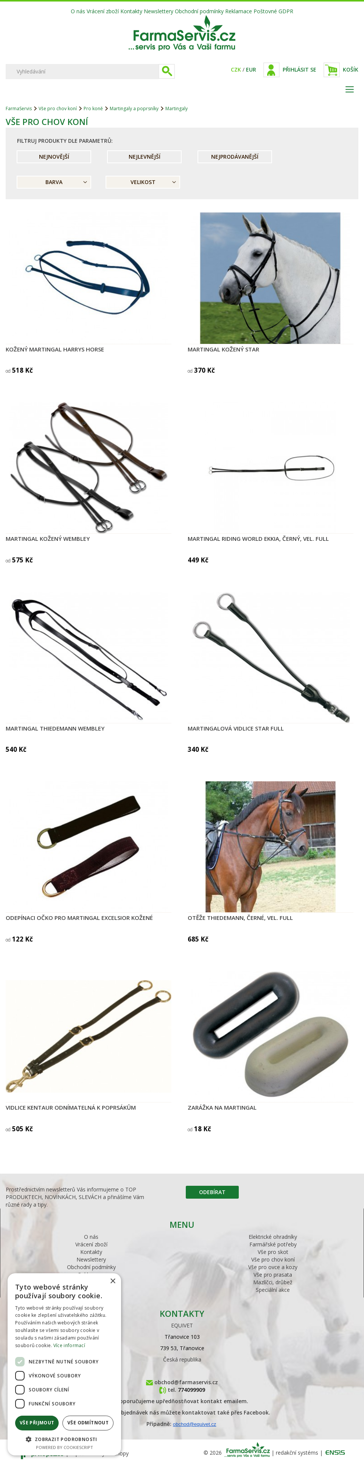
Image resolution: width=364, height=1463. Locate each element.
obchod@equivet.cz (194, 1424)
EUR (251, 69)
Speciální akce (273, 1289)
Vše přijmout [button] (37, 1422)
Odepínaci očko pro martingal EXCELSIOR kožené (79, 917)
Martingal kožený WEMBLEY (48, 538)
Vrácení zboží (103, 11)
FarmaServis (19, 108)
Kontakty (131, 11)
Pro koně (93, 108)
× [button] (112, 1281)
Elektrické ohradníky (273, 1236)
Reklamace (238, 11)
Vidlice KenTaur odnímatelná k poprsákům (71, 1107)
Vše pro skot (273, 1251)
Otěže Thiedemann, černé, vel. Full (240, 917)
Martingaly (176, 108)
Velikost (143, 182)
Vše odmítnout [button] (88, 1422)
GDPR (285, 11)
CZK (236, 69)
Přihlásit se (299, 69)
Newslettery (158, 11)
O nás (78, 11)
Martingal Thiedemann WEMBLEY (55, 728)
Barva (53, 182)
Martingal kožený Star (223, 349)
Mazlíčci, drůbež (272, 1282)
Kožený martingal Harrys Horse (55, 349)
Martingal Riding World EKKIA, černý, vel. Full (258, 538)
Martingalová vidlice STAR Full (236, 728)
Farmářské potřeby (273, 1244)
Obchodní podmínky (199, 11)
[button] (64, 1439)
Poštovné (265, 11)
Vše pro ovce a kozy (272, 1267)
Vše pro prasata (273, 1274)
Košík (350, 69)
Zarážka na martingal (222, 1107)
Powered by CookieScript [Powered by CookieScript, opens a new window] (64, 1447)
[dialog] (64, 1364)
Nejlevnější (144, 156)
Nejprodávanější (234, 156)
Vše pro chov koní (58, 108)
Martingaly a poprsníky (134, 108)
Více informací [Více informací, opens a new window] (69, 1345)
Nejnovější (54, 156)
